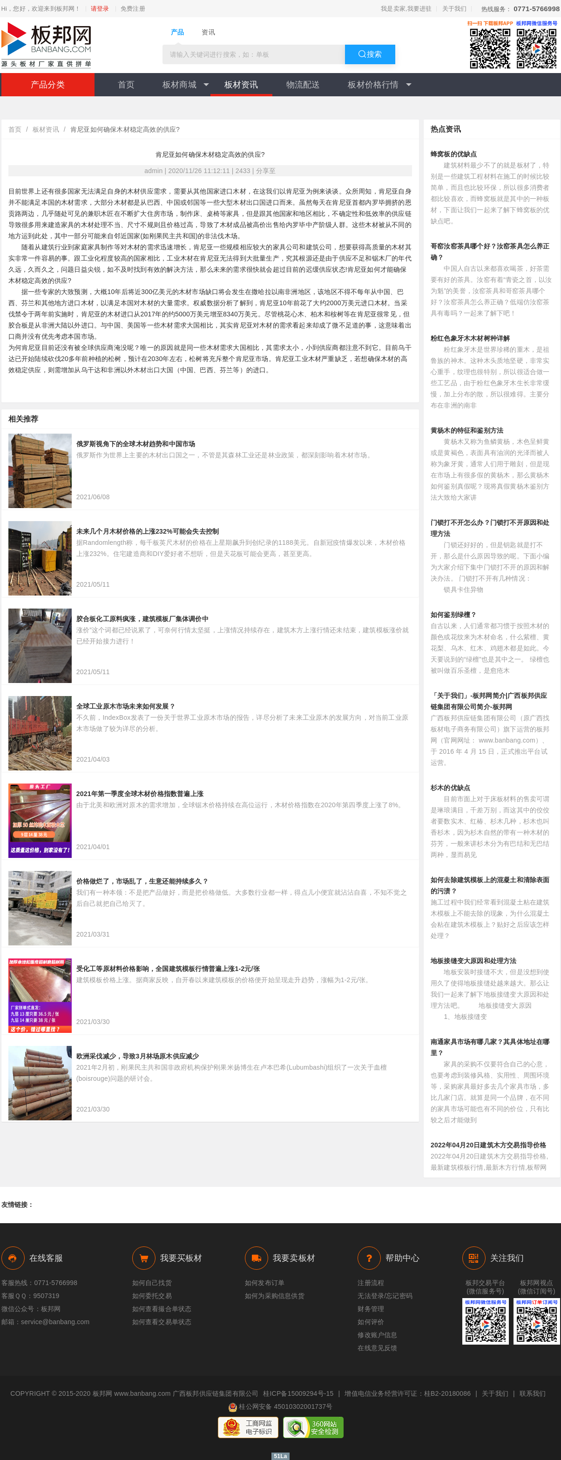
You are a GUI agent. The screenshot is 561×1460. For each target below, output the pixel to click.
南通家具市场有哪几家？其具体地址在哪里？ (490, 1047)
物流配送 (303, 84)
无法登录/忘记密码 (385, 1295)
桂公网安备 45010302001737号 (280, 1407)
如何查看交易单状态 (162, 1322)
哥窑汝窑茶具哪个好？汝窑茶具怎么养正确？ (490, 251)
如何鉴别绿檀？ (454, 614)
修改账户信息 (377, 1335)
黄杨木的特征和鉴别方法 (467, 430)
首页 (126, 84)
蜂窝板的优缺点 (454, 154)
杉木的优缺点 (450, 787)
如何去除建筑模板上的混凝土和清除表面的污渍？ (490, 885)
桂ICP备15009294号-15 (298, 1393)
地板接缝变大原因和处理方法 (474, 960)
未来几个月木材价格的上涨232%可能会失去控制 (147, 531)
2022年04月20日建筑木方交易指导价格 (489, 1145)
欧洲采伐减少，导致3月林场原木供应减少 (137, 1056)
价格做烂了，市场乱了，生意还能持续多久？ (142, 881)
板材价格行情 (379, 84)
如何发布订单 (264, 1282)
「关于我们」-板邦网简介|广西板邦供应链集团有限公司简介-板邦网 (489, 701)
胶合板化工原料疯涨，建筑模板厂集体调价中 (142, 619)
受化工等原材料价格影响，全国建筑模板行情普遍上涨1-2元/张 (168, 968)
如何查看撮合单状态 (162, 1309)
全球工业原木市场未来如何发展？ (126, 706)
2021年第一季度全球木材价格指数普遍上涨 (139, 793)
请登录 (100, 9)
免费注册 (133, 9)
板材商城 (185, 84)
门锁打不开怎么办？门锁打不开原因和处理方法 (490, 528)
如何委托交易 (152, 1295)
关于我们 (454, 8)
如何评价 (371, 1322)
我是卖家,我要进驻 (406, 8)
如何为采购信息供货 (274, 1295)
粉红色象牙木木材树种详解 (470, 338)
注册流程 (371, 1282)
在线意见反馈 (377, 1348)
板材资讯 (241, 84)
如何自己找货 (152, 1282)
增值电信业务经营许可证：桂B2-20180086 (408, 1393)
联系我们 (533, 1393)
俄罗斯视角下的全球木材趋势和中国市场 (136, 444)
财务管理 (371, 1309)
